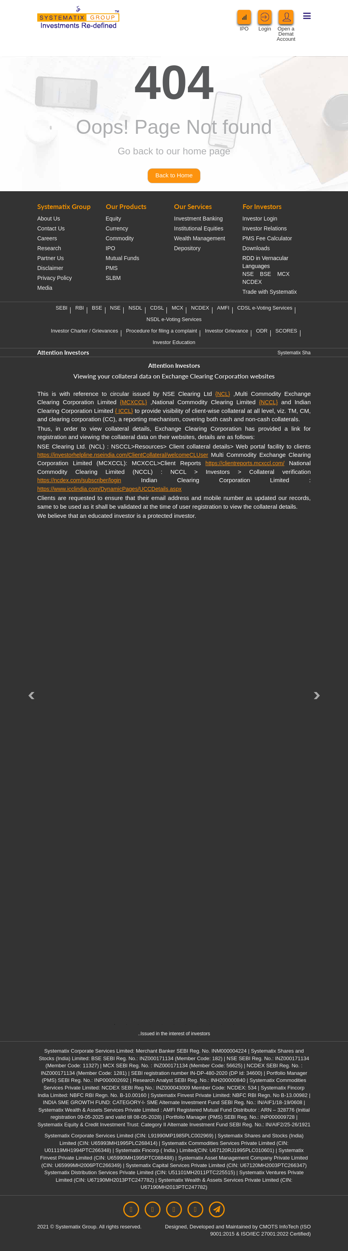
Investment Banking (198, 218)
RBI (79, 308)
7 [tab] (186, 1025)
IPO (110, 248)
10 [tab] (222, 1025)
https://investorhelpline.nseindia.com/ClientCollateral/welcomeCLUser (122, 455)
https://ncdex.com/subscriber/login (79, 480)
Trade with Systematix (270, 292)
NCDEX (252, 282)
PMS (112, 268)
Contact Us (51, 228)
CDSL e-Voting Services (264, 308)
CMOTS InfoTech (279, 1227)
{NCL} (222, 394)
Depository (187, 248)
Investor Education (174, 342)
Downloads (256, 248)
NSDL (135, 308)
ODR (262, 331)
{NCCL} (268, 402)
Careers (47, 238)
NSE (248, 274)
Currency (117, 228)
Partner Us (50, 258)
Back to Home (174, 175)
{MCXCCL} (133, 402)
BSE (265, 274)
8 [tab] (198, 1025)
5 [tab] (162, 1025)
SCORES (286, 331)
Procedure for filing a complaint (161, 331)
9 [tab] (210, 1025)
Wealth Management (199, 238)
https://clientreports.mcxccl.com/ (244, 463)
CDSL (157, 308)
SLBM (113, 278)
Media (44, 288)
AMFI (223, 308)
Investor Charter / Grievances (84, 331)
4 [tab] (150, 1025)
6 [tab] (174, 1025)
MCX (283, 274)
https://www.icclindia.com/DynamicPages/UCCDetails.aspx (109, 489)
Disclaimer (50, 268)
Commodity (120, 238)
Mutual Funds (123, 258)
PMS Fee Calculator (267, 238)
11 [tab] (233, 1025)
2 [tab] (126, 1025)
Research (49, 248)
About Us (48, 218)
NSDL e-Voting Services (174, 319)
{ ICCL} (124, 411)
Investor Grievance (226, 331)
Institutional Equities (199, 228)
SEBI (62, 308)
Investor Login (260, 218)
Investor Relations (265, 228)
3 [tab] (138, 1025)
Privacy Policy (54, 278)
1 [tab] (115, 1025)
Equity (113, 218)
